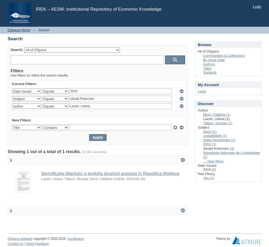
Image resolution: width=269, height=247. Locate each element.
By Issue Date (214, 60)
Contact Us (16, 244)
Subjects (210, 72)
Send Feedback (37, 244)
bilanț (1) (210, 132)
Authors (209, 64)
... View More (213, 161)
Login (257, 7)
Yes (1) (208, 178)
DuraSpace (76, 239)
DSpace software (20, 239)
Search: (17, 50)
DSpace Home (19, 30)
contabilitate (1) (215, 136)
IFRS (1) (209, 144)
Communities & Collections (224, 56)
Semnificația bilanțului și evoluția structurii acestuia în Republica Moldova (110, 173)
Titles (207, 68)
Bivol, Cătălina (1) (217, 115)
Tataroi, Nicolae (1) (217, 123)
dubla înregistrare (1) (219, 140)
